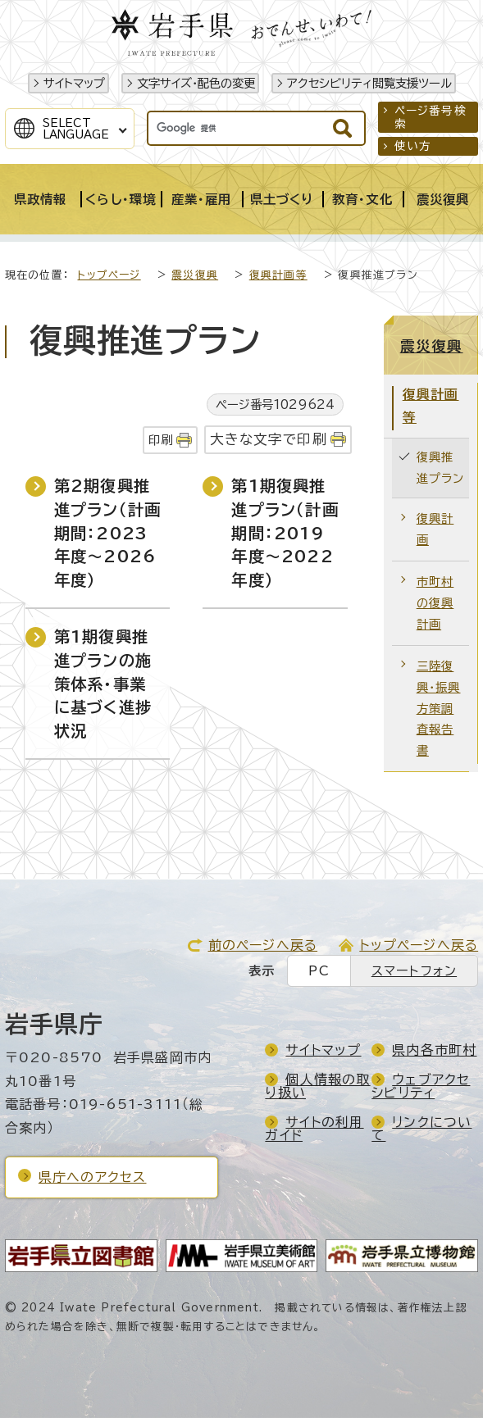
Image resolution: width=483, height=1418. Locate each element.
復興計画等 (278, 275)
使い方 (413, 146)
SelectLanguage (76, 128)
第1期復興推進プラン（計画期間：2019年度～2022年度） (284, 533)
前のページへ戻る (263, 945)
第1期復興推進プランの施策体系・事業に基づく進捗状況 (103, 684)
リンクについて (421, 1129)
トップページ (108, 275)
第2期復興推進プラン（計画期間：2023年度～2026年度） (107, 533)
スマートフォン (414, 971)
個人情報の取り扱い (317, 1086)
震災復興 (194, 275)
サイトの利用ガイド (314, 1129)
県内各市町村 (434, 1050)
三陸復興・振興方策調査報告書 (439, 708)
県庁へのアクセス (93, 1177)
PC (318, 971)
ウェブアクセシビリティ (420, 1086)
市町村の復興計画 (435, 602)
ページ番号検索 (430, 117)
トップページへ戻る (418, 945)
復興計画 (435, 529)
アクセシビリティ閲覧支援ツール (369, 83)
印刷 (160, 440)
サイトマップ (74, 83)
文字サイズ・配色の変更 (196, 83)
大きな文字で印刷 (268, 439)
